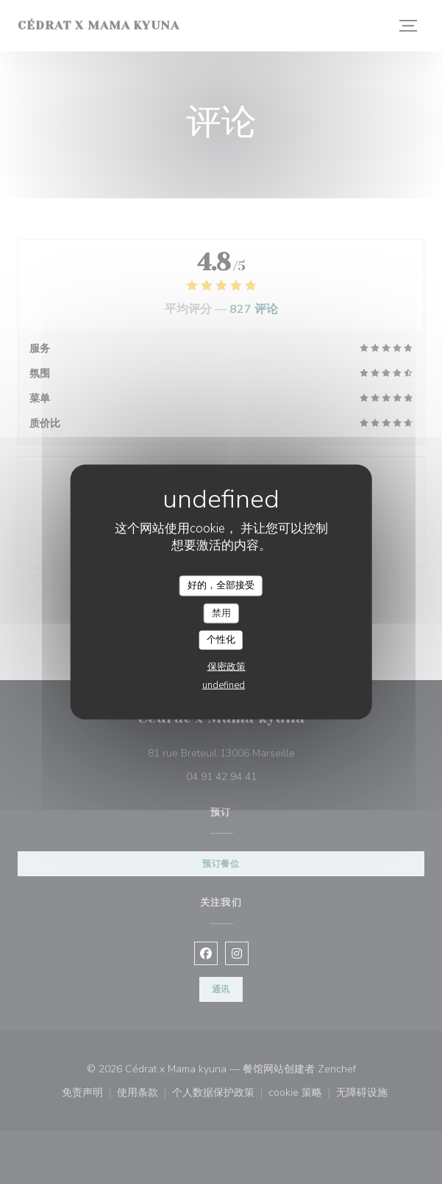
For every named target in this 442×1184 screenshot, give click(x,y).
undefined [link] (223, 684)
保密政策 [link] (226, 666)
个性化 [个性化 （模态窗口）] (221, 639)
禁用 (221, 612)
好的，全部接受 (221, 585)
